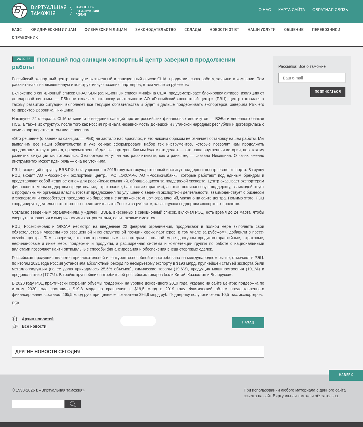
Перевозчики (326, 30)
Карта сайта (291, 9)
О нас (265, 9)
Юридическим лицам (53, 30)
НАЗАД (248, 322)
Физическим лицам (106, 30)
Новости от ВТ (224, 30)
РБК (16, 303)
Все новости (34, 326)
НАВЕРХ (346, 375)
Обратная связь (330, 9)
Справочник (25, 38)
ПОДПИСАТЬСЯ (328, 92)
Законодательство (155, 30)
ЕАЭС (17, 30)
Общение (293, 30)
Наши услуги (262, 30)
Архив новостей (38, 319)
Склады (192, 30)
